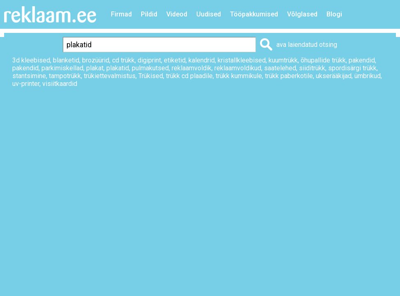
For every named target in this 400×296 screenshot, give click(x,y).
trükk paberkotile (289, 76)
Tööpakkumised (254, 14)
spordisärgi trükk (352, 68)
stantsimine (29, 76)
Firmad (121, 14)
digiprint (149, 60)
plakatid (117, 68)
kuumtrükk (283, 60)
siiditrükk (312, 68)
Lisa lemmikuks (307, 112)
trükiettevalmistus (110, 76)
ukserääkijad (334, 76)
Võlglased (302, 14)
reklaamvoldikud (237, 68)
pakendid (362, 60)
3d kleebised (31, 60)
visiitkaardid (59, 84)
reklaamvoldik (191, 68)
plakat (94, 68)
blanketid (66, 60)
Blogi (334, 14)
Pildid (149, 14)
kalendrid (202, 60)
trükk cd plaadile (189, 76)
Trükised (150, 76)
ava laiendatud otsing (306, 45)
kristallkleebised (242, 60)
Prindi (253, 112)
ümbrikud (367, 76)
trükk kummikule (239, 76)
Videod (176, 14)
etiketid (175, 60)
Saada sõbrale (374, 112)
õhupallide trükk (323, 60)
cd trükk (123, 60)
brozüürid (95, 60)
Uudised (208, 14)
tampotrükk (65, 76)
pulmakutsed (150, 68)
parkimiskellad (62, 68)
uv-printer (25, 84)
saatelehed (280, 68)
